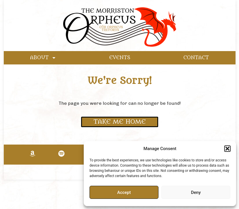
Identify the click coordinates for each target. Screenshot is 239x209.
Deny (196, 192)
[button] (227, 149)
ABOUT (43, 58)
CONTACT (196, 58)
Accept (124, 192)
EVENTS (119, 58)
